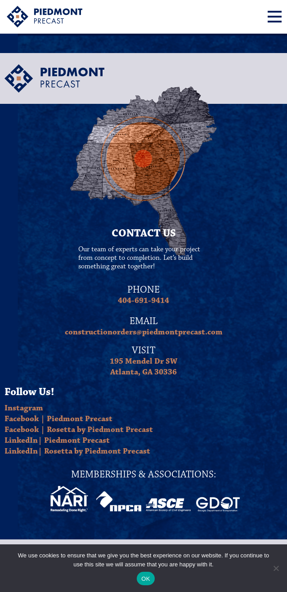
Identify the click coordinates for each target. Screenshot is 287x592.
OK (145, 578)
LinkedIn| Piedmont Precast (57, 440)
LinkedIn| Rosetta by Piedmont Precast (77, 451)
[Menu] (275, 16)
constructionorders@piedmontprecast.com (144, 332)
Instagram (23, 408)
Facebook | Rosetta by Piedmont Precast (78, 430)
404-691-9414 (143, 301)
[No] (275, 568)
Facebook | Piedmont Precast (58, 419)
